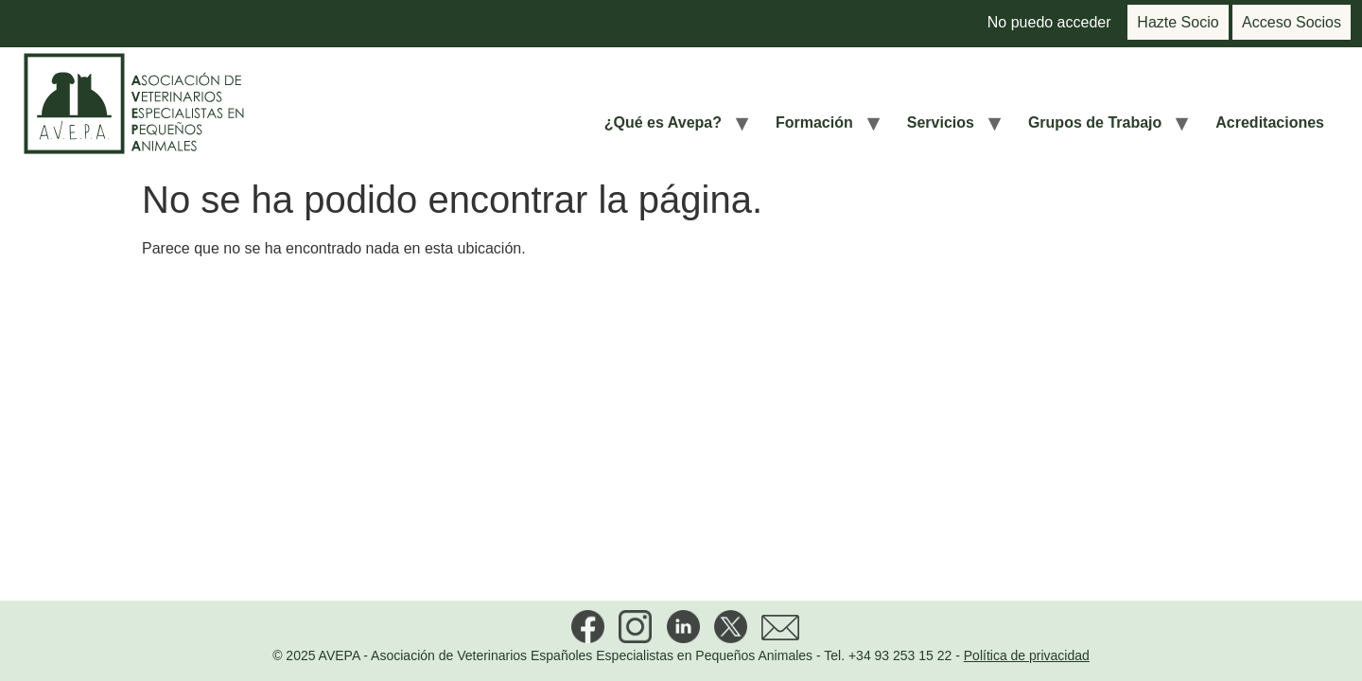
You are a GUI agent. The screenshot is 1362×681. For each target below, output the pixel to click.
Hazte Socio (1177, 22)
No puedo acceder (1049, 22)
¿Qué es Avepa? (663, 122)
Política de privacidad (1027, 655)
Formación (814, 122)
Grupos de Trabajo (1094, 122)
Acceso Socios (1291, 22)
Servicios (940, 122)
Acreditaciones (1269, 122)
